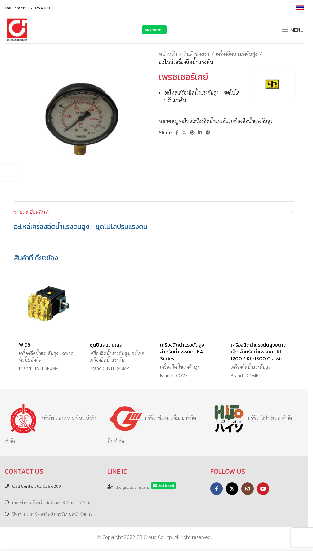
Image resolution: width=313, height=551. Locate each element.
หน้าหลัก (168, 54)
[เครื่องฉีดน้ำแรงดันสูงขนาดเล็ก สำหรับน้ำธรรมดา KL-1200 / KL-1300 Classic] (260, 303)
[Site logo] (17, 29)
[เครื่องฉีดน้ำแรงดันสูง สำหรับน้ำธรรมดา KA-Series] (189, 303)
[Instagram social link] (247, 488)
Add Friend (154, 29)
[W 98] (48, 303)
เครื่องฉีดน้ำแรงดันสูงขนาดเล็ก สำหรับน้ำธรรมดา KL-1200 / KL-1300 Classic (259, 351)
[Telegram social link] (208, 132)
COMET (183, 375)
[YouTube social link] (263, 488)
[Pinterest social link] (192, 132)
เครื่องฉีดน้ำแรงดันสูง (236, 54)
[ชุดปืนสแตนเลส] (119, 303)
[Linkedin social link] (200, 132)
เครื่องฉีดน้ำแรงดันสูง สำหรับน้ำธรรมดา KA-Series (183, 351)
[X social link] (184, 132)
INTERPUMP (46, 368)
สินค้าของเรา (196, 54)
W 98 (24, 345)
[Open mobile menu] (293, 30)
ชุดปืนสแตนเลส (106, 345)
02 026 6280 (36, 486)
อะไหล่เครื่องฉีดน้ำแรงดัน (186, 62)
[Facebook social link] (176, 132)
